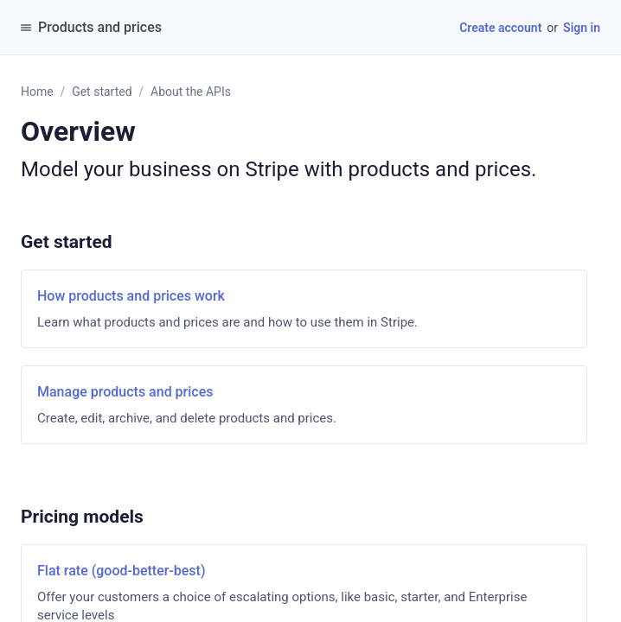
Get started (101, 91)
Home (37, 91)
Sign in (581, 28)
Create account (500, 28)
